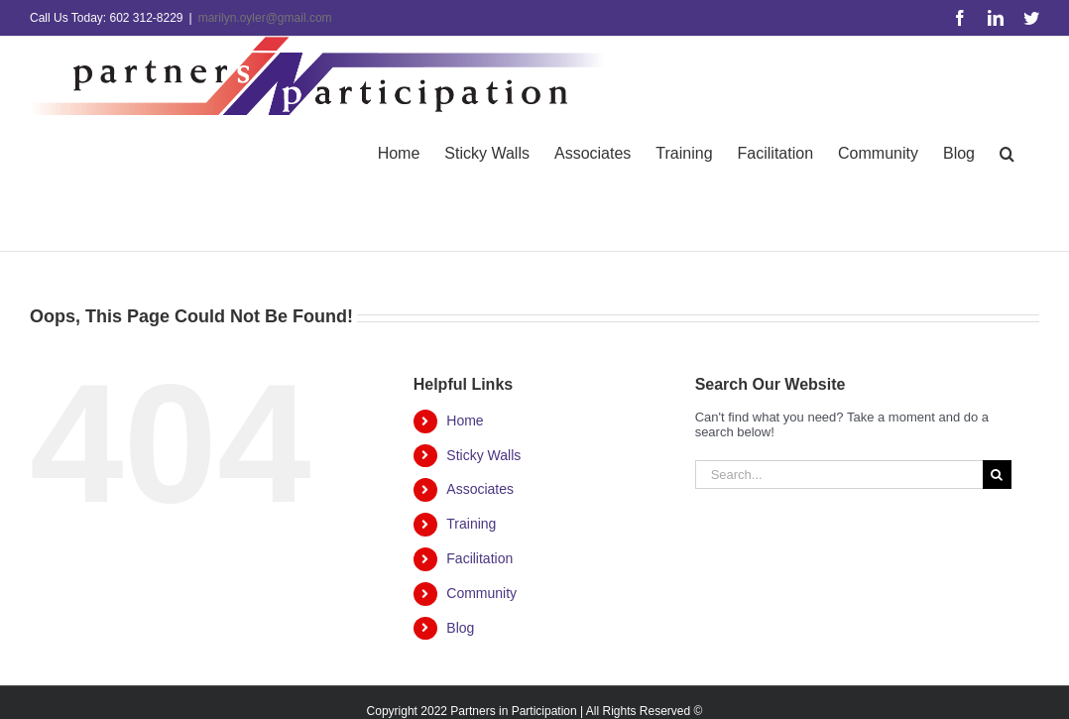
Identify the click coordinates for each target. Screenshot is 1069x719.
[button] (1007, 152)
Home (464, 420)
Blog (460, 628)
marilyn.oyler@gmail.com (265, 18)
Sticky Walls (483, 455)
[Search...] (839, 474)
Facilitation (479, 558)
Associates (480, 489)
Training (471, 524)
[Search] (997, 474)
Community (481, 593)
